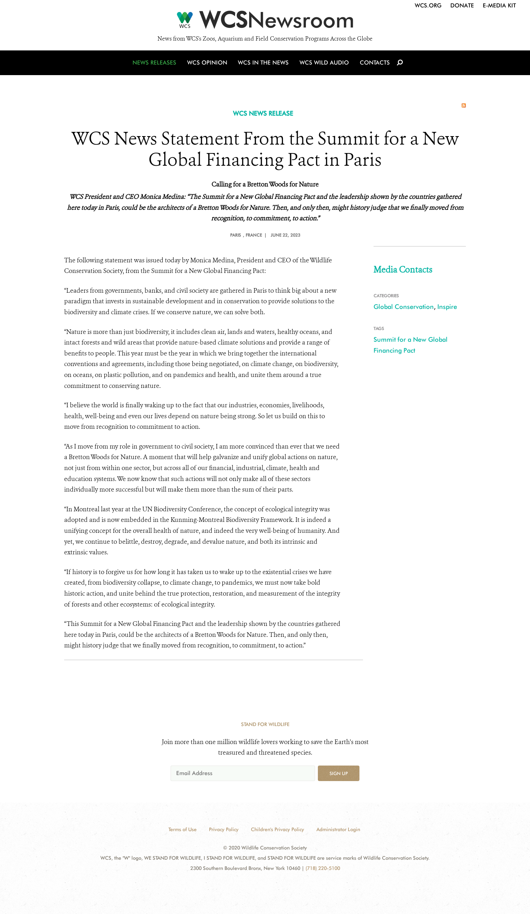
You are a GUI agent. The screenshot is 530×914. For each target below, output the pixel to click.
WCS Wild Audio (324, 64)
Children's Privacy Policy (277, 829)
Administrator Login (338, 829)
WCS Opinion (208, 64)
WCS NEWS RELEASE (263, 113)
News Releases (156, 64)
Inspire (447, 306)
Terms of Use (182, 829)
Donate (462, 5)
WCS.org (428, 5)
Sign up (338, 773)
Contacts (373, 64)
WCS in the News (264, 64)
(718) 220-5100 (323, 868)
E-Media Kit (499, 5)
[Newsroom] (265, 22)
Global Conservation (404, 306)
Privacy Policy (224, 829)
